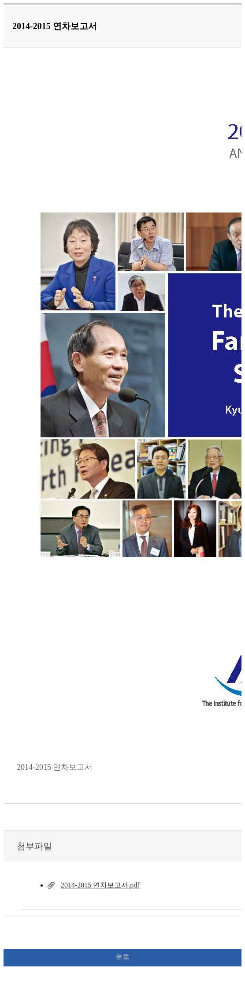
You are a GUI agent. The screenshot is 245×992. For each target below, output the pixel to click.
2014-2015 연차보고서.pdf (100, 885)
